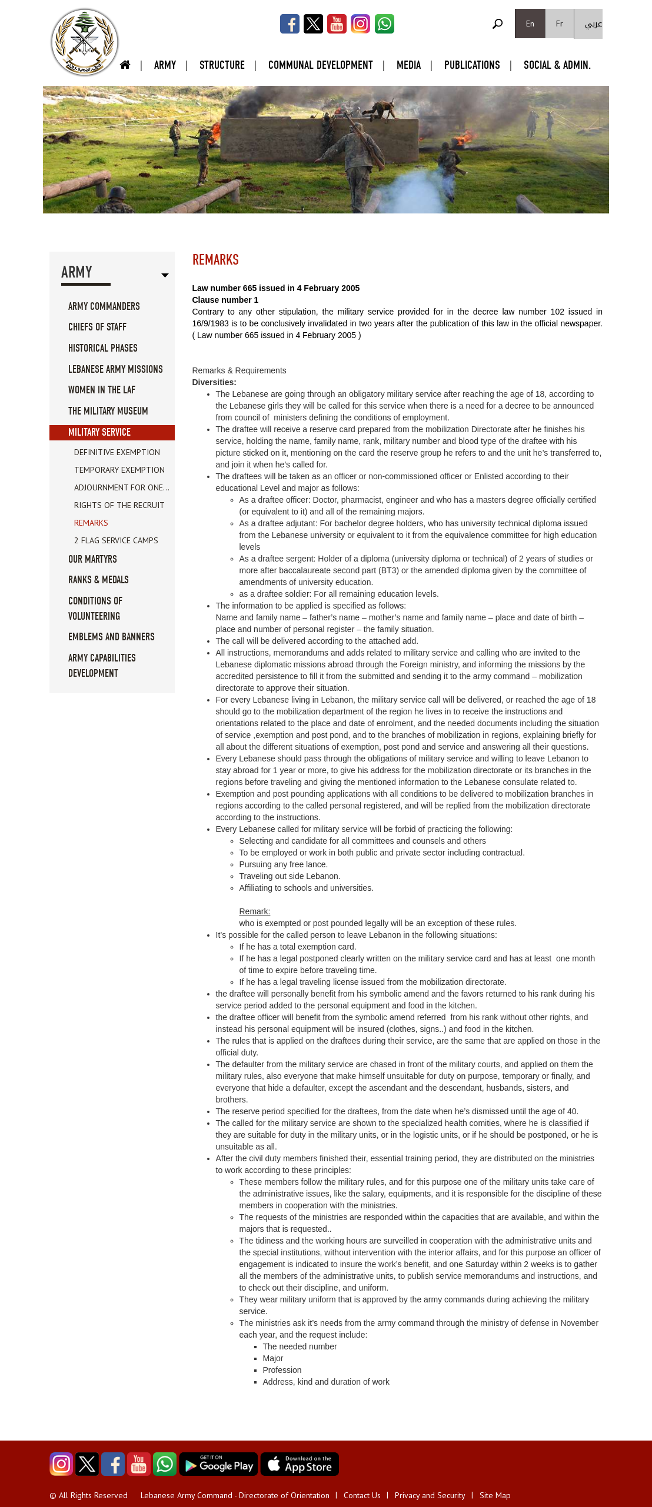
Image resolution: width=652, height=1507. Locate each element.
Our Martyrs (92, 559)
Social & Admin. (557, 65)
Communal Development (320, 65)
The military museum (108, 411)
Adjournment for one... (121, 487)
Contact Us (362, 1495)
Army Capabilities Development (102, 666)
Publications (472, 65)
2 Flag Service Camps (116, 540)
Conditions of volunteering (95, 609)
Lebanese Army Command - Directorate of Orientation (235, 1495)
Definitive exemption (117, 452)
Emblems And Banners (111, 637)
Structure (222, 65)
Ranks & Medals (98, 580)
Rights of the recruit (119, 505)
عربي (594, 24)
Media (409, 65)
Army (165, 65)
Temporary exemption (119, 470)
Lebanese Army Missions (115, 369)
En (530, 23)
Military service (99, 432)
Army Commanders (104, 306)
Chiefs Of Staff (97, 327)
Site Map (495, 1495)
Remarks (91, 522)
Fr (559, 23)
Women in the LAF (101, 390)
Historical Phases (103, 348)
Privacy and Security (430, 1495)
